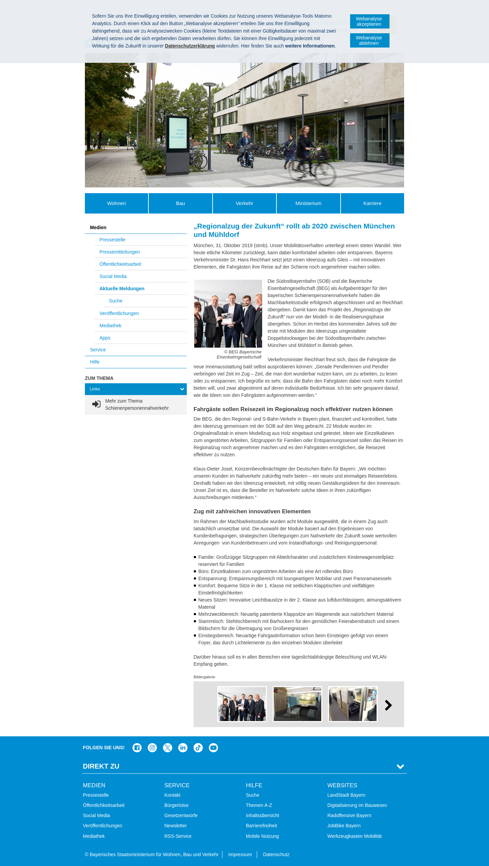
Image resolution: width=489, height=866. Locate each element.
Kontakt (172, 795)
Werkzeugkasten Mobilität (354, 836)
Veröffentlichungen (119, 313)
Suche (116, 300)
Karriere (372, 203)
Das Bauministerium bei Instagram (152, 747)
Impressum (240, 854)
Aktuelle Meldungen (121, 288)
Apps (104, 337)
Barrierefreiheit (261, 825)
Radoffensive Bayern (349, 815)
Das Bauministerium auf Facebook (137, 747)
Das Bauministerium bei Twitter (167, 747)
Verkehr (244, 203)
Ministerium (308, 203)
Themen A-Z (259, 805)
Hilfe (94, 362)
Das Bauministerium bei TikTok (198, 747)
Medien (98, 227)
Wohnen (116, 203)
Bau (180, 203)
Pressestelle (112, 239)
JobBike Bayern (344, 825)
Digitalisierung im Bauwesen (357, 805)
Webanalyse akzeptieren (369, 21)
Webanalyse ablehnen (369, 40)
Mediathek (110, 325)
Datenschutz (276, 854)
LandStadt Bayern (346, 795)
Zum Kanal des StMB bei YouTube (213, 747)
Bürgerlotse (176, 805)
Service (98, 349)
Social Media (113, 276)
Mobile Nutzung (262, 836)
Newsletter (175, 825)
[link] (136, 405)
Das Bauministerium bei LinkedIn (182, 747)
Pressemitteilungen (119, 252)
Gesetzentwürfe (181, 815)
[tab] (135, 389)
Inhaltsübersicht (262, 815)
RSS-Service (178, 836)
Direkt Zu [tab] (101, 766)
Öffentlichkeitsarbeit (120, 264)
